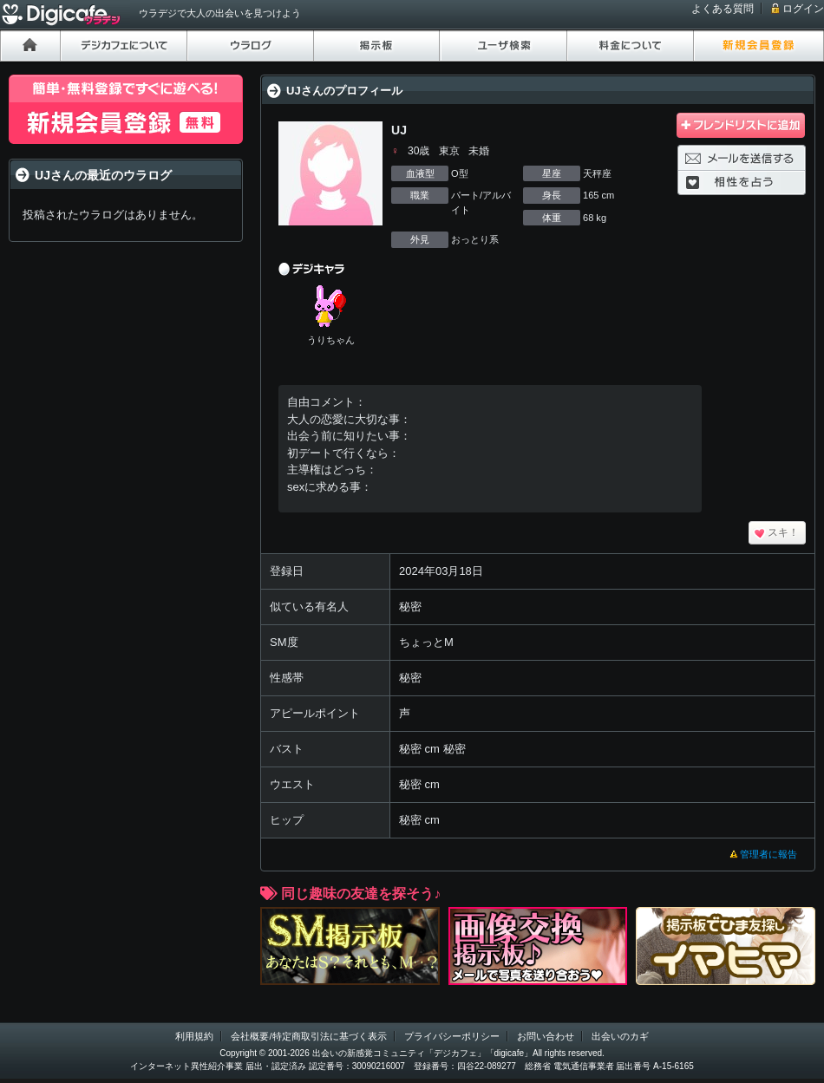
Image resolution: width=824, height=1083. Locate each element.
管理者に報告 (768, 854)
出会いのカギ (620, 1036)
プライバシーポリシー (452, 1036)
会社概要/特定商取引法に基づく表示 (308, 1036)
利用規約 (194, 1036)
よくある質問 (722, 9)
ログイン (803, 9)
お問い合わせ (545, 1036)
